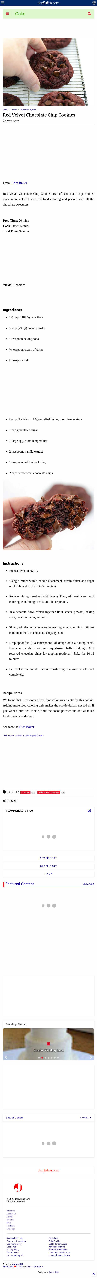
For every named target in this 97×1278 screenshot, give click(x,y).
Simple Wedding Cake (48, 1050)
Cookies (14, 110)
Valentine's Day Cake (28, 110)
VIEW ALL (85, 1118)
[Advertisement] (48, 28)
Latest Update (15, 1117)
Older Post (48, 866)
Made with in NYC (13, 1266)
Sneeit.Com (54, 1272)
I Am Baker (19, 183)
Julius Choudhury (34, 1266)
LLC (17, 1264)
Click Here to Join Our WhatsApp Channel (23, 735)
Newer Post (48, 858)
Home (5, 110)
